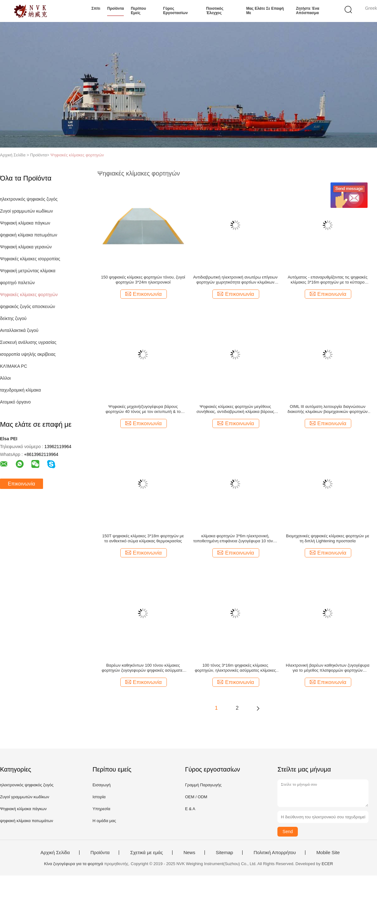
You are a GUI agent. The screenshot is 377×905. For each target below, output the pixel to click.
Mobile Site (328, 852)
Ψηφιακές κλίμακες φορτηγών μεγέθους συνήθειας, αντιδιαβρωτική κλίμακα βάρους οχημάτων (235, 409)
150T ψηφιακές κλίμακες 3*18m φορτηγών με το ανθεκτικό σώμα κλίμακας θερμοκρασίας (143, 538)
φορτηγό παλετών (17, 282)
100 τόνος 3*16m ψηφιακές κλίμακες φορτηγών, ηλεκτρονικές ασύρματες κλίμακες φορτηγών (235, 668)
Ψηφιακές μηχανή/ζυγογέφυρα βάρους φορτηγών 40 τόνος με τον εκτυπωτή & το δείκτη (143, 409)
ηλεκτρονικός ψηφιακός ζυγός (28, 199)
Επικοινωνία (21, 483)
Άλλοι (5, 378)
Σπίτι (95, 8)
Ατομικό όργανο (15, 401)
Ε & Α (190, 808)
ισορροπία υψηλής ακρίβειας (28, 354)
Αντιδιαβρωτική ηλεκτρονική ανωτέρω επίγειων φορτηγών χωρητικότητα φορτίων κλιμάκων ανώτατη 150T (235, 280)
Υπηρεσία (101, 808)
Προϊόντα (115, 8)
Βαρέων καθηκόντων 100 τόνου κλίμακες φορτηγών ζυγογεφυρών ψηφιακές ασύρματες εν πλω (142, 668)
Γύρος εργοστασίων (175, 10)
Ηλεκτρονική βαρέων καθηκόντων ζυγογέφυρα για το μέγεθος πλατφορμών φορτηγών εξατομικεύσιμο (327, 668)
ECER (327, 863)
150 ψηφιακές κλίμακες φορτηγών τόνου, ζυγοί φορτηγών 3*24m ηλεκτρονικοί (143, 280)
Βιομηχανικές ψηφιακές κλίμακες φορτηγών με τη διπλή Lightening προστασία (327, 538)
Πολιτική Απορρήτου (275, 852)
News (189, 852)
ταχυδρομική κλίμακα (20, 390)
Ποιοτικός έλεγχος (214, 10)
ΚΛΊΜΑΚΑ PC (13, 366)
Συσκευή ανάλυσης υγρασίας (28, 342)
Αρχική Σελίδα (55, 852)
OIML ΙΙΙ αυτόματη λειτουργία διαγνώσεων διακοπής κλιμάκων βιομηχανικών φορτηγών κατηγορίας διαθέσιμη (327, 409)
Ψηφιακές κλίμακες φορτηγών (77, 155)
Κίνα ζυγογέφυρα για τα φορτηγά (73, 863)
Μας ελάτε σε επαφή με (265, 10)
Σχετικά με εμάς (146, 852)
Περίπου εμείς (138, 10)
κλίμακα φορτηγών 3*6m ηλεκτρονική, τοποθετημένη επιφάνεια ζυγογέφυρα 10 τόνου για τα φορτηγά (235, 539)
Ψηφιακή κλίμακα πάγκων (25, 222)
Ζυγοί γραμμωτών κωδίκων (26, 211)
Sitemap (224, 852)
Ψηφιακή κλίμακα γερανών (26, 246)
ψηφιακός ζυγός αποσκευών (27, 306)
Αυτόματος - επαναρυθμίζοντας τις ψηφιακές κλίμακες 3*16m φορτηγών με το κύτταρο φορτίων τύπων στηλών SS (328, 280)
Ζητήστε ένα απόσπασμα (307, 10)
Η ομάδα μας (104, 820)
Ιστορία (99, 796)
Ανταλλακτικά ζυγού (19, 330)
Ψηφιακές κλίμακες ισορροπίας (30, 258)
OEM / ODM (196, 796)
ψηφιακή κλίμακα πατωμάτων (28, 234)
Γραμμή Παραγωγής (203, 785)
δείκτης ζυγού (13, 318)
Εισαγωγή (101, 785)
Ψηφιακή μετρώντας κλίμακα (27, 270)
